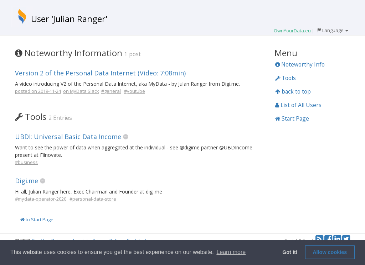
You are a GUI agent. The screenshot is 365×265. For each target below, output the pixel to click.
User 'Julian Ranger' (69, 19)
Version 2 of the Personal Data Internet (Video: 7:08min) (100, 73)
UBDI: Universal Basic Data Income (68, 136)
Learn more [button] (231, 252)
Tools (285, 78)
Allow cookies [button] (330, 252)
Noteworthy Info (300, 64)
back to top (293, 91)
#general (111, 91)
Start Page (292, 118)
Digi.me (26, 180)
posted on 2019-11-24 (38, 91)
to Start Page (36, 219)
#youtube (134, 91)
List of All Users (298, 105)
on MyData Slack (81, 91)
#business (26, 162)
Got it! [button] (289, 252)
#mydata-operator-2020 (40, 199)
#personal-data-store (93, 199)
